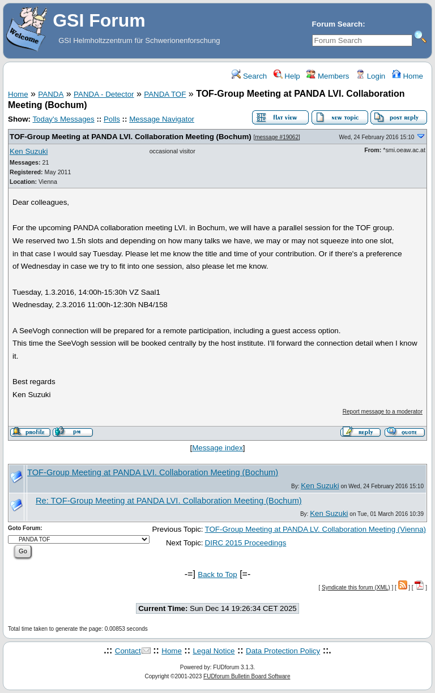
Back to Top (217, 574)
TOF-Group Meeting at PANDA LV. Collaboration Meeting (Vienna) (315, 529)
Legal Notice (213, 651)
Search (249, 76)
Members (327, 76)
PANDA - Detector (104, 94)
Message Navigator (161, 119)
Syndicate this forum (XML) (356, 587)
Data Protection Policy (283, 651)
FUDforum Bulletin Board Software (246, 676)
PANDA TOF (165, 94)
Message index (217, 448)
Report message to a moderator (383, 411)
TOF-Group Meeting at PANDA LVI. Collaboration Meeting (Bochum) (130, 136)
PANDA (50, 94)
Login (370, 76)
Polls (112, 119)
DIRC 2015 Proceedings (246, 543)
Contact (128, 651)
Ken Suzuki (29, 151)
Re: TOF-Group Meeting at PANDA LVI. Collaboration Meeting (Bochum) (169, 500)
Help (287, 76)
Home (407, 76)
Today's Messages (63, 119)
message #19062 (276, 137)
